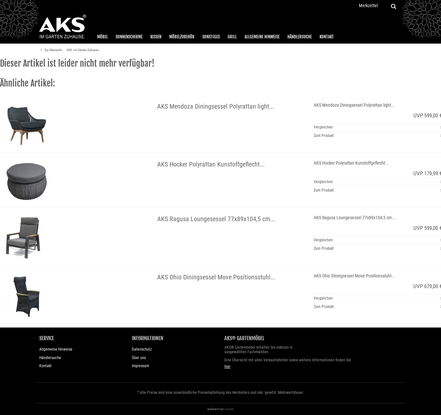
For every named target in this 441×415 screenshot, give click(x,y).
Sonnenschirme (129, 36)
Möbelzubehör (182, 36)
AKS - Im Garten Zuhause (83, 50)
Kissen (155, 36)
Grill (232, 36)
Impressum (140, 366)
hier (227, 366)
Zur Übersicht (50, 50)
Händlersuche (299, 36)
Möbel (102, 36)
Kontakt (327, 36)
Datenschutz (142, 349)
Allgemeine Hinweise (262, 36)
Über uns (139, 357)
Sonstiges (211, 36)
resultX (229, 409)
